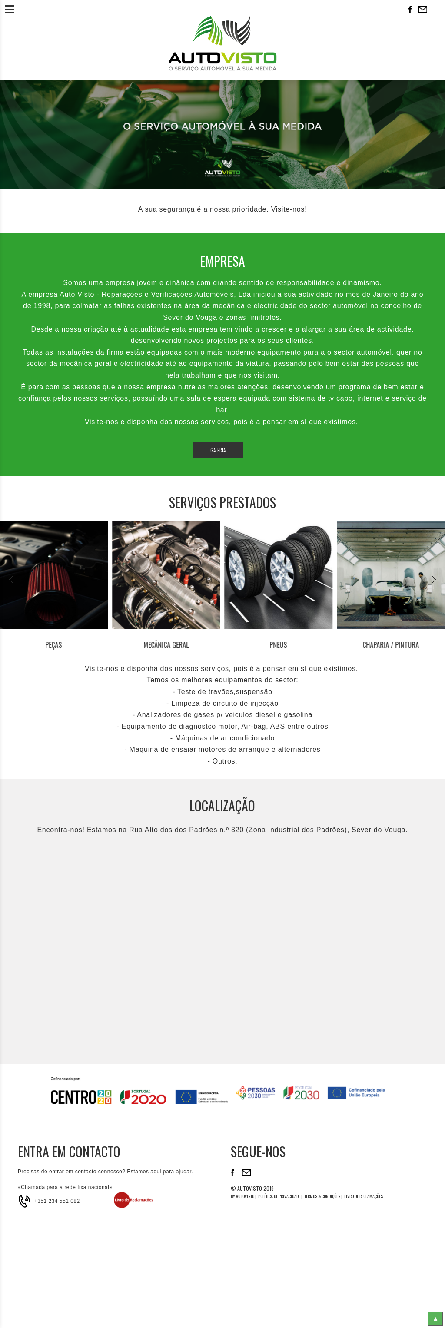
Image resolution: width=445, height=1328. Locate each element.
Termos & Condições (322, 1196)
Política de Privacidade (279, 1196)
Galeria (218, 450)
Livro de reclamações (363, 1196)
